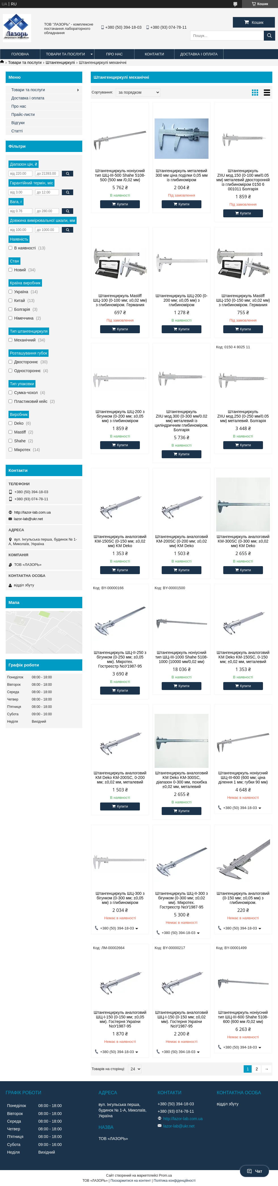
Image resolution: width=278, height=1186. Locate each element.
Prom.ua (165, 1175)
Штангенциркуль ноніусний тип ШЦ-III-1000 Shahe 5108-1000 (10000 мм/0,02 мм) (181, 657)
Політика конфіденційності (175, 1181)
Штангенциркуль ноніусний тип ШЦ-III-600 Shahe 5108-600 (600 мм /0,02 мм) (243, 1017)
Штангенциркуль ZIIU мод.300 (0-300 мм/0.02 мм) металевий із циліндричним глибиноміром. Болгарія (181, 420)
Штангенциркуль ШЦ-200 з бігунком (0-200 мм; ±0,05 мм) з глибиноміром (120, 416)
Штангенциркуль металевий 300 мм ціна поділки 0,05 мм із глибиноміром (181, 175)
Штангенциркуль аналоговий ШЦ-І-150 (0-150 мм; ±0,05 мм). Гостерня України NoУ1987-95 (120, 1019)
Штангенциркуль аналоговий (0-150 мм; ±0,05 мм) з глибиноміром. (243, 898)
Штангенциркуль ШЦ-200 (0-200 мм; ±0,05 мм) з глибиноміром (181, 300)
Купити (122, 204)
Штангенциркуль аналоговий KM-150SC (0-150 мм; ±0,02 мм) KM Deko (120, 541)
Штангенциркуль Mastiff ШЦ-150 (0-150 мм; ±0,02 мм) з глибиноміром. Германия (243, 300)
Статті (17, 131)
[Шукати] (269, 36)
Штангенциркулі (60, 62)
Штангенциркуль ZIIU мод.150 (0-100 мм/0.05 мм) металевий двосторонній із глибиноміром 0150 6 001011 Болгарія (243, 179)
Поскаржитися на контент (130, 1181)
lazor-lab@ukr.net (28, 519)
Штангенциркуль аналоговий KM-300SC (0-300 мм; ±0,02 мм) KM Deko (243, 541)
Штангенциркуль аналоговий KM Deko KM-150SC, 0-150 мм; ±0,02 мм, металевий (243, 657)
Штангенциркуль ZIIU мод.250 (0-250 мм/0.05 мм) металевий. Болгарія (243, 416)
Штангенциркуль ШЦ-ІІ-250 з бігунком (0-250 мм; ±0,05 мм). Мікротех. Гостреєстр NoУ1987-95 (120, 659)
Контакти (154, 54)
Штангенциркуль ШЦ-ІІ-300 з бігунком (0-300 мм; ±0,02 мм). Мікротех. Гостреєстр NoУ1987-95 (181, 900)
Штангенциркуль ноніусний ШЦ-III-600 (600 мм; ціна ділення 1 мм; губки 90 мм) (243, 777)
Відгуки (18, 122)
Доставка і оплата (199, 54)
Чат (254, 1171)
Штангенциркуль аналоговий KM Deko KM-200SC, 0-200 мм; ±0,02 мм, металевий (120, 777)
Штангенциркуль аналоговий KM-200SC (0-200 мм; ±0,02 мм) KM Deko (181, 541)
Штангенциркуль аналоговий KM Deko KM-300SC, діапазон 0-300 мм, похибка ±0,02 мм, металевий (181, 780)
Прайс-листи (23, 114)
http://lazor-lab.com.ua (32, 512)
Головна (20, 54)
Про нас (114, 54)
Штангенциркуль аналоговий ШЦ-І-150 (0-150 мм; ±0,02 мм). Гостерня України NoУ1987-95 (181, 1019)
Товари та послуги (65, 54)
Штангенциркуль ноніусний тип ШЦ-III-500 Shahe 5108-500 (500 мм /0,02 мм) (120, 175)
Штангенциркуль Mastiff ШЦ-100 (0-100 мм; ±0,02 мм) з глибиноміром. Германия (120, 300)
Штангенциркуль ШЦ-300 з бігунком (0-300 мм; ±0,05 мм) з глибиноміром (120, 898)
